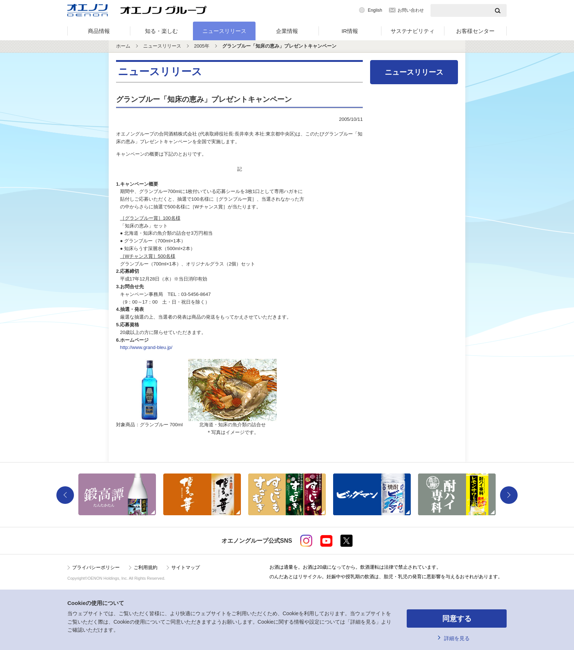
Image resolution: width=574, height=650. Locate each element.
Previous (65, 495)
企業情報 (287, 31)
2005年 (201, 46)
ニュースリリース (224, 31)
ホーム (123, 46)
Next (509, 495)
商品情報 (99, 31)
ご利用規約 (145, 567)
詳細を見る (457, 638)
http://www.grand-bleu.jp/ (146, 347)
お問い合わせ (411, 10)
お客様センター (475, 31)
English (375, 10)
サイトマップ (185, 567)
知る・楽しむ (161, 31)
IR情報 (350, 31)
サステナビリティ (413, 31)
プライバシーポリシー (96, 567)
